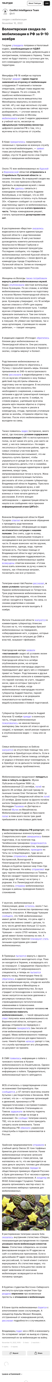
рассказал (38, 583)
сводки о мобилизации (14, 19)
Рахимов (19, 806)
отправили (38, 1145)
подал (19, 1331)
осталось (30, 906)
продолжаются (38, 843)
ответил (16, 520)
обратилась (8, 979)
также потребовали (36, 278)
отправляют (38, 869)
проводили (36, 849)
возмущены (8, 563)
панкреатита (23, 1028)
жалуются (40, 620)
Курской (43, 168)
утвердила (17, 45)
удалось (19, 188)
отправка (20, 885)
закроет (16, 79)
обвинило (25, 1128)
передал (34, 1168)
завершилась (33, 836)
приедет (27, 716)
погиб (38, 786)
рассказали (15, 374)
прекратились (17, 142)
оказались (38, 228)
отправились (20, 856)
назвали (30, 650)
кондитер (42, 1177)
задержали (16, 1111)
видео (25, 431)
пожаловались (10, 723)
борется (42, 1307)
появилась (15, 1058)
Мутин (15, 809)
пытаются (21, 956)
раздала (6, 1293)
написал (30, 1041)
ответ (5, 1018)
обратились (43, 338)
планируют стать (39, 939)
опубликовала (16, 285)
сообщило (7, 916)
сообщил (23, 1118)
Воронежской (11, 172)
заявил (40, 148)
